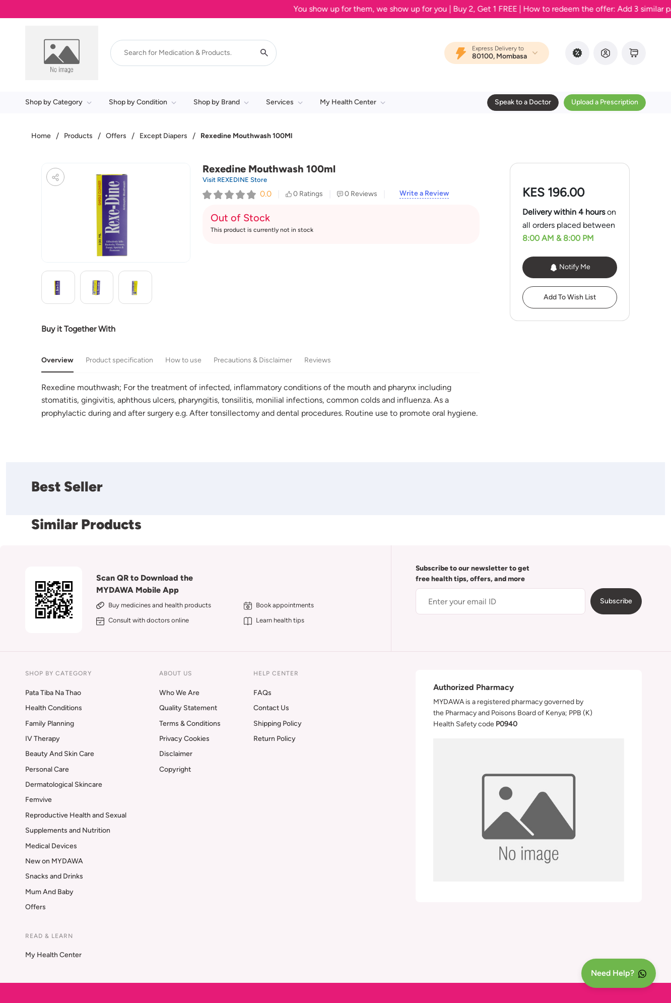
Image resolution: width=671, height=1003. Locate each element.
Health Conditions (53, 708)
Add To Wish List (570, 297)
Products (78, 136)
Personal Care (47, 769)
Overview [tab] (57, 360)
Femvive (38, 799)
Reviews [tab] (317, 360)
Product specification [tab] (119, 360)
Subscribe (616, 601)
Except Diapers (163, 136)
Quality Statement (188, 708)
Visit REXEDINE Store (235, 179)
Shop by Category (58, 102)
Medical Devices (51, 846)
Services (284, 102)
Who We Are (179, 692)
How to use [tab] (183, 360)
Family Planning (49, 723)
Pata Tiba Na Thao (53, 692)
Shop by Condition (142, 102)
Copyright (175, 769)
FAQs (262, 692)
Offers (116, 136)
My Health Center (352, 102)
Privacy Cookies (184, 738)
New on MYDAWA (54, 861)
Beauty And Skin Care (59, 753)
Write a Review (424, 194)
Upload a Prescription (604, 102)
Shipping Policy (277, 723)
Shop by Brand (221, 102)
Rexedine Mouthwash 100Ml (246, 136)
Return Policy (274, 738)
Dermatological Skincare (63, 784)
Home (41, 136)
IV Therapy (42, 738)
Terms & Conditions (190, 723)
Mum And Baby (49, 892)
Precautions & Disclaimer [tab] (253, 360)
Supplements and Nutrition (67, 830)
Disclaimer (175, 753)
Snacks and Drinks (54, 876)
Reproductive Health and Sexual (75, 815)
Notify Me (570, 267)
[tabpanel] (260, 400)
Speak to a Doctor (523, 102)
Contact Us (271, 708)
